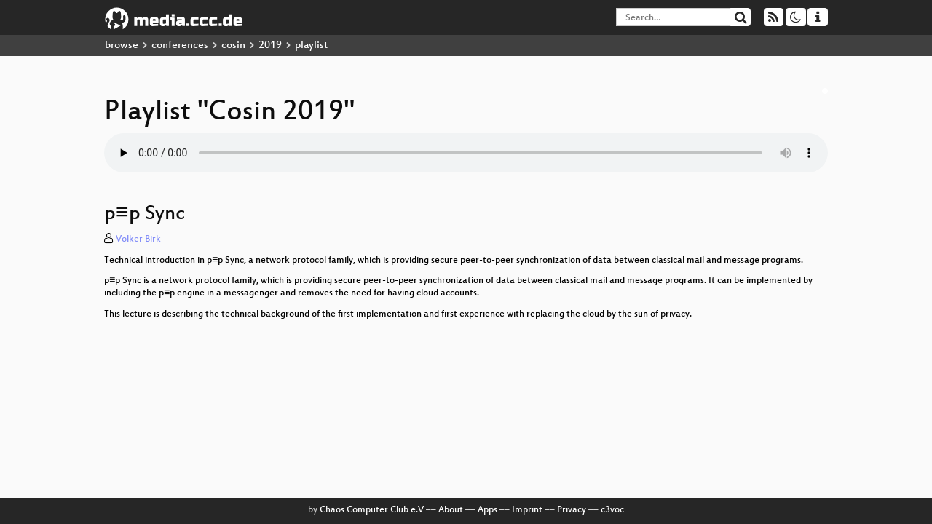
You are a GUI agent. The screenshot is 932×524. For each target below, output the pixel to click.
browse (121, 45)
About (450, 510)
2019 (270, 45)
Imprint (527, 510)
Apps (487, 510)
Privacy (571, 510)
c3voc (612, 510)
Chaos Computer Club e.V (372, 510)
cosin (233, 45)
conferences (179, 45)
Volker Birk (138, 239)
